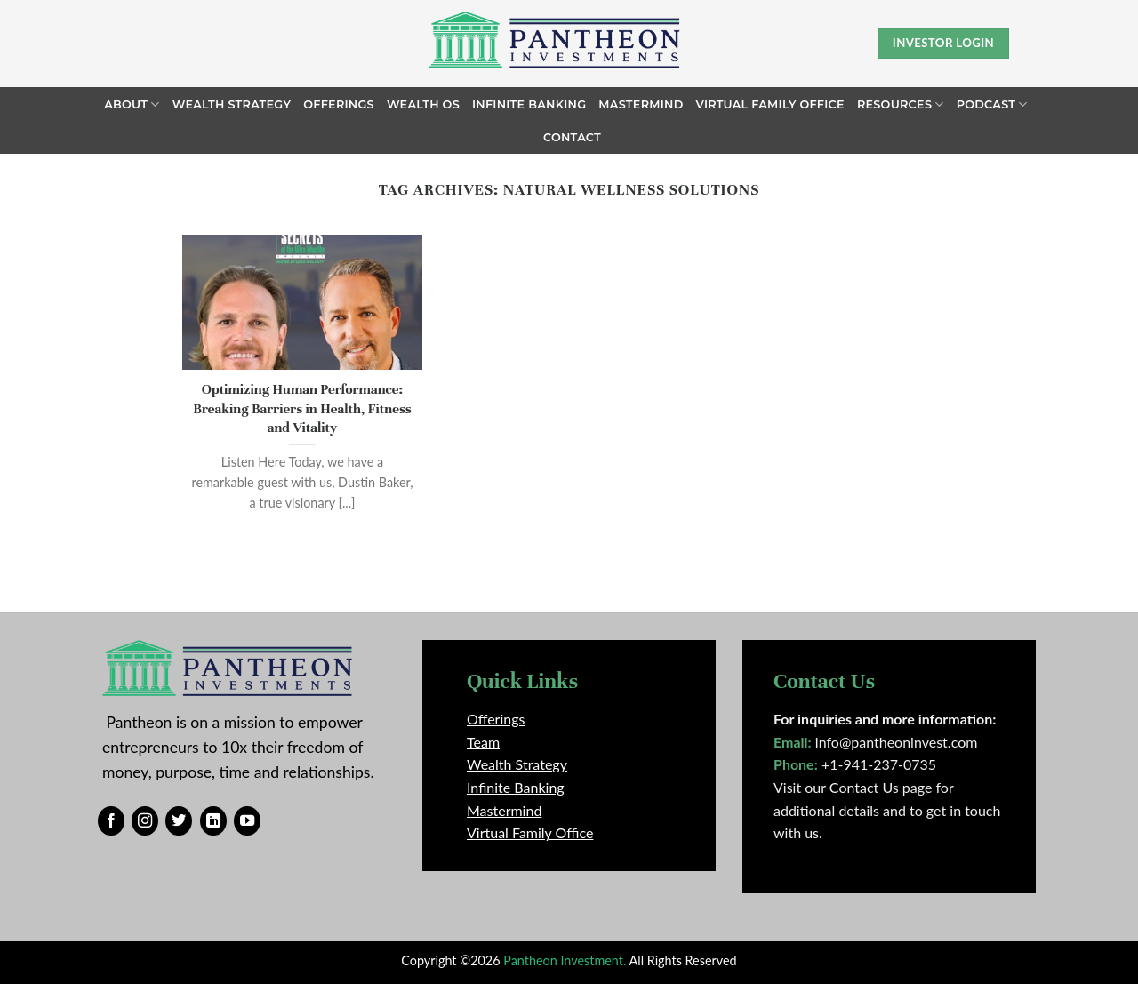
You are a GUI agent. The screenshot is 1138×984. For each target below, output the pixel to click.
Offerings (338, 104)
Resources (900, 104)
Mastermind (640, 104)
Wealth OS (423, 104)
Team (483, 741)
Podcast (992, 104)
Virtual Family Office (770, 104)
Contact (572, 137)
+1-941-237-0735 (878, 764)
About (131, 104)
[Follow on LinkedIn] (213, 821)
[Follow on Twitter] (178, 821)
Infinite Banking (529, 104)
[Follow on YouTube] (247, 821)
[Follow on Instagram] (145, 821)
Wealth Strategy (232, 104)
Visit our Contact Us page (852, 787)
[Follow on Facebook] (111, 821)
